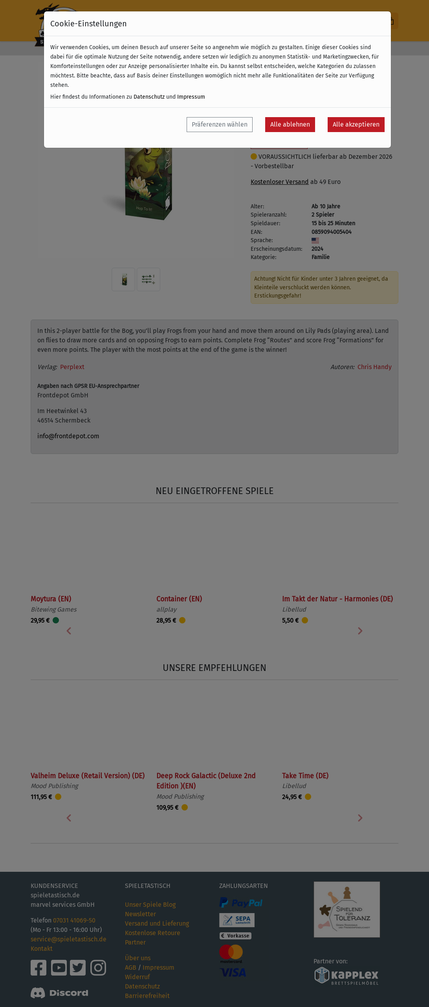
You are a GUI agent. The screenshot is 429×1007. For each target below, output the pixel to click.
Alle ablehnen (290, 124)
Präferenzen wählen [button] (220, 124)
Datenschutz (149, 97)
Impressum (191, 97)
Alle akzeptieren (356, 124)
